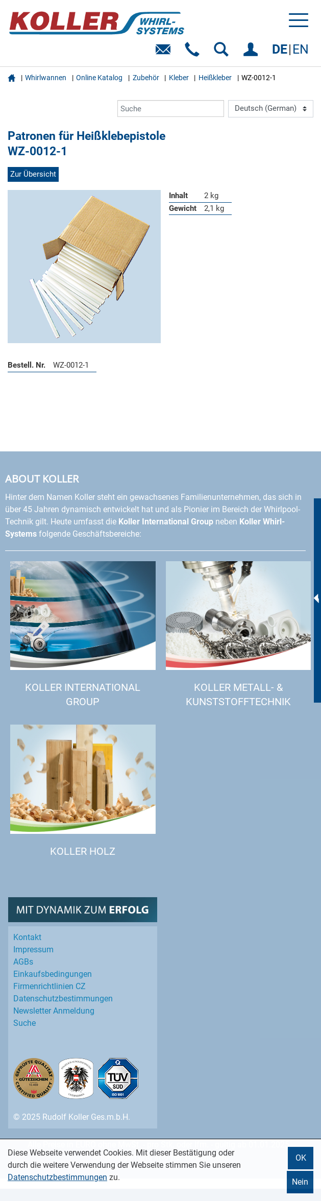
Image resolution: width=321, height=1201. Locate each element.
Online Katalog (99, 78)
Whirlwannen (45, 78)
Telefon (194, 52)
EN (300, 49)
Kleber (179, 78)
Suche (24, 1023)
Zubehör (146, 78)
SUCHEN (223, 52)
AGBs (23, 962)
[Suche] (170, 108)
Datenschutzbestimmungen (57, 1177)
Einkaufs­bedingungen (52, 974)
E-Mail (165, 52)
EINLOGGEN (252, 52)
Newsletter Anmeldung (53, 1011)
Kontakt (27, 937)
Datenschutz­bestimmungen (63, 998)
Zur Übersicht (33, 174)
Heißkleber (215, 78)
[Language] (270, 108)
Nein (300, 1182)
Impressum (33, 949)
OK (300, 1158)
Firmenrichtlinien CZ (49, 986)
